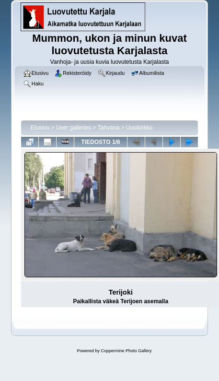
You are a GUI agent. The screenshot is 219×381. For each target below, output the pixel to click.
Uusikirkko (139, 127)
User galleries (73, 127)
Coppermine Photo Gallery (126, 350)
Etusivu (40, 127)
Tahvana (108, 127)
